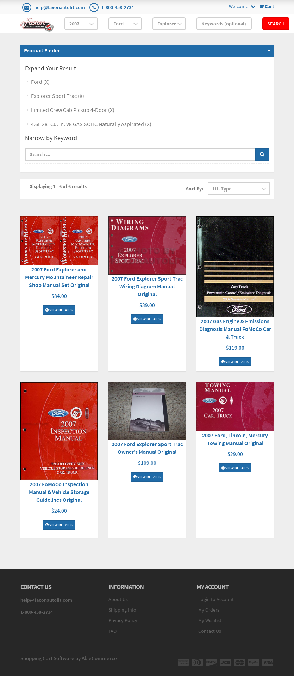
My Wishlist (209, 620)
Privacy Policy (122, 620)
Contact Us (209, 631)
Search (275, 23)
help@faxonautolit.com (59, 7)
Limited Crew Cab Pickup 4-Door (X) (72, 109)
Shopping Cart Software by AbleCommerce (68, 658)
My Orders (208, 610)
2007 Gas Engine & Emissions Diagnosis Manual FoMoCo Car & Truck (235, 329)
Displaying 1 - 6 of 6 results (58, 186)
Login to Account (216, 599)
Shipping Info (122, 610)
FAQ (112, 631)
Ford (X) (40, 81)
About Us (118, 599)
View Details (59, 309)
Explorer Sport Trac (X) (57, 95)
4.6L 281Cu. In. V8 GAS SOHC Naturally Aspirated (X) (91, 123)
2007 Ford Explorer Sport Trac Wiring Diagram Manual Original (147, 286)
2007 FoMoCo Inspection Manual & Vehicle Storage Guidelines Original (59, 492)
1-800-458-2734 (117, 7)
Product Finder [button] (42, 50)
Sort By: (194, 189)
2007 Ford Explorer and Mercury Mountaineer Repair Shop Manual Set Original (59, 277)
